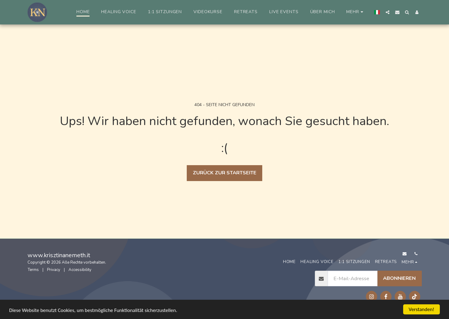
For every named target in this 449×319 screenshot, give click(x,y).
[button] (387, 12)
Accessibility (79, 270)
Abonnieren (399, 278)
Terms (33, 270)
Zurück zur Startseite (224, 172)
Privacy (53, 270)
